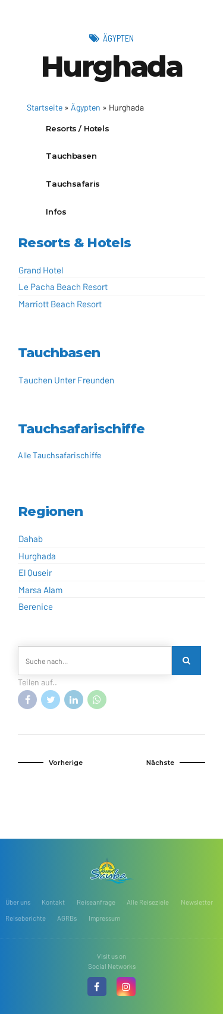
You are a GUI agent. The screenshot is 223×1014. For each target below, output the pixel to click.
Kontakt (53, 902)
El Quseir (35, 572)
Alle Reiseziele (148, 902)
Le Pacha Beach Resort (63, 286)
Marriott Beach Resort (60, 303)
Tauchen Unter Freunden (66, 379)
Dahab (30, 538)
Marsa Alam (40, 589)
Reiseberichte (25, 918)
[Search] (186, 660)
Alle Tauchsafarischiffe (59, 455)
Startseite (44, 107)
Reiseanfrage (96, 902)
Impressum (104, 918)
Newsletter (197, 902)
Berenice (35, 606)
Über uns (17, 902)
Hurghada (37, 555)
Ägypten (118, 38)
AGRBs (67, 918)
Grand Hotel (40, 269)
